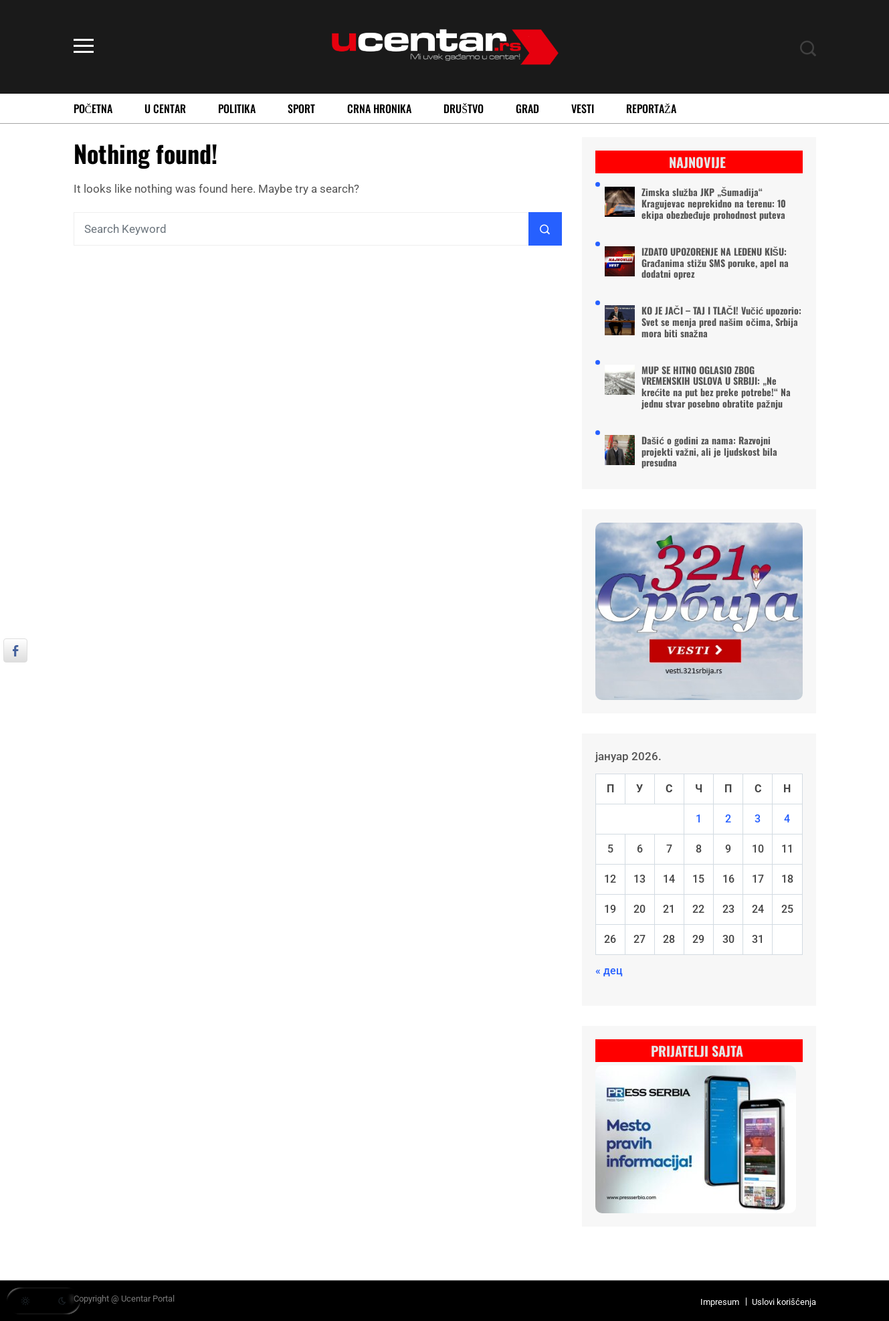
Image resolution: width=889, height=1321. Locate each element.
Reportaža (651, 108)
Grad (527, 108)
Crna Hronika (379, 108)
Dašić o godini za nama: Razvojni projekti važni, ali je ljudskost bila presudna (709, 451)
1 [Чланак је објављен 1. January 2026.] (699, 818)
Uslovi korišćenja (784, 1302)
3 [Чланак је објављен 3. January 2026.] (758, 818)
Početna (93, 108)
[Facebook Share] (15, 650)
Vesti (582, 108)
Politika (237, 108)
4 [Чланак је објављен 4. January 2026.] (787, 818)
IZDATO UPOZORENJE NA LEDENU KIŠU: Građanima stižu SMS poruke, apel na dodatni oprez (715, 263)
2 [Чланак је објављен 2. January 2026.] (728, 818)
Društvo (463, 108)
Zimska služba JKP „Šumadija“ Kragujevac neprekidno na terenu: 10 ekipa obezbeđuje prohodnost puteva (713, 203)
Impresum (719, 1302)
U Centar (165, 108)
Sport (301, 108)
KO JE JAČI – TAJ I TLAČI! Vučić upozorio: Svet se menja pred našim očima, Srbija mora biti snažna (721, 322)
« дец (609, 970)
